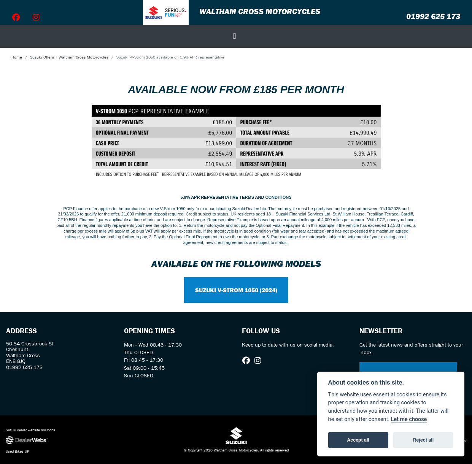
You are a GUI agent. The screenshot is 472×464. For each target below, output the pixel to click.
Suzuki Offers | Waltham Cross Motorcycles (69, 57)
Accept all (358, 440)
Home (16, 57)
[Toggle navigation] (235, 36)
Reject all (423, 440)
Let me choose (409, 419)
